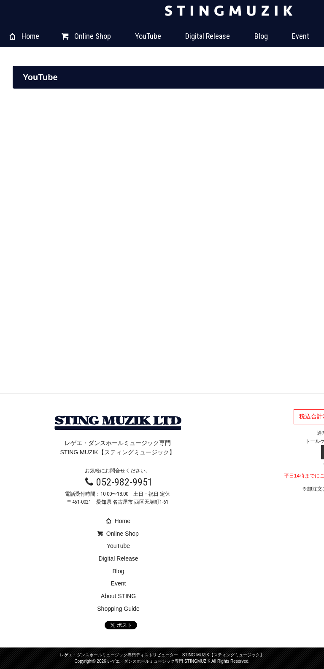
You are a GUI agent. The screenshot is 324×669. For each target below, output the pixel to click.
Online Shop (86, 36)
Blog (261, 36)
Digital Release (207, 36)
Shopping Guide (118, 608)
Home (24, 36)
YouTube (148, 36)
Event (300, 36)
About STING (118, 596)
